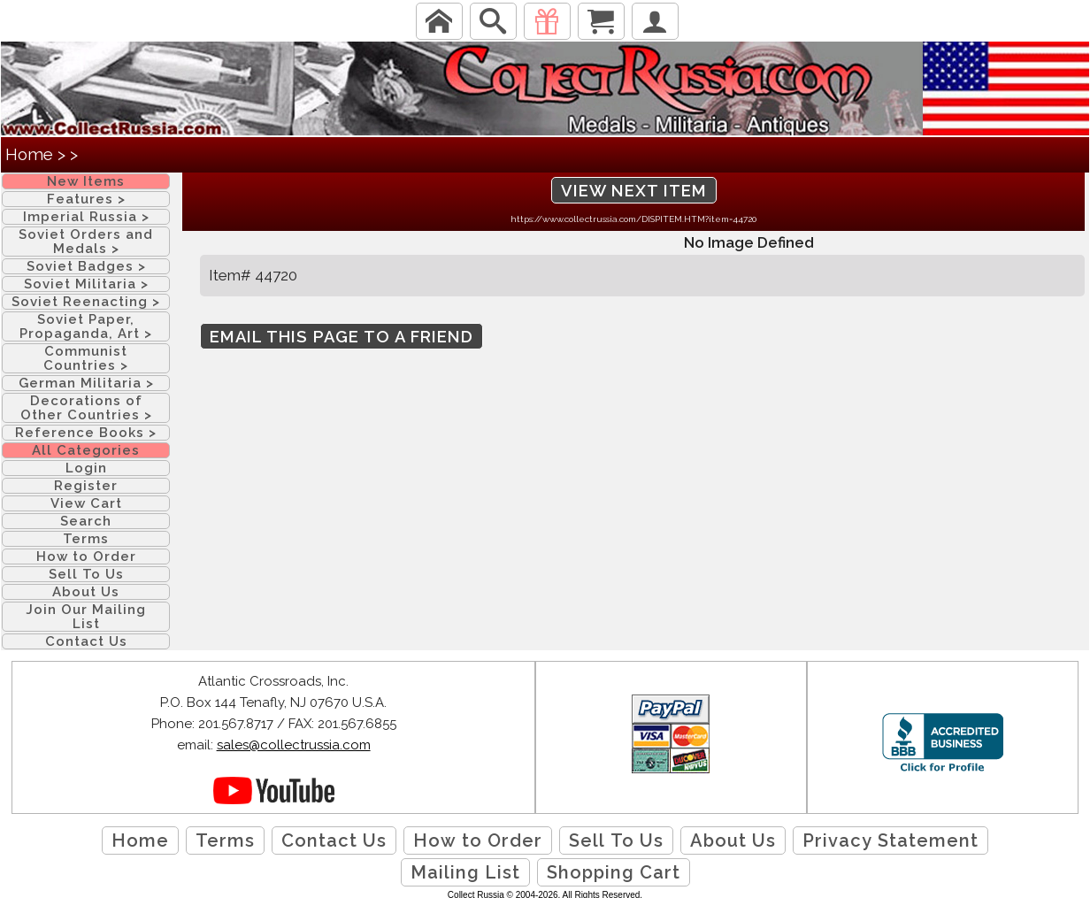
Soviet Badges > (86, 266)
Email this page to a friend (341, 336)
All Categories (86, 450)
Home (29, 154)
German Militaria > (86, 383)
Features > (86, 199)
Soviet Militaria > (86, 284)
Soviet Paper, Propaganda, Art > (85, 326)
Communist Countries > (85, 358)
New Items (86, 181)
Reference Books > (86, 433)
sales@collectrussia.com (294, 745)
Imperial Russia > (86, 217)
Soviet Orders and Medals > (86, 241)
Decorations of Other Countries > (86, 408)
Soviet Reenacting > (86, 302)
